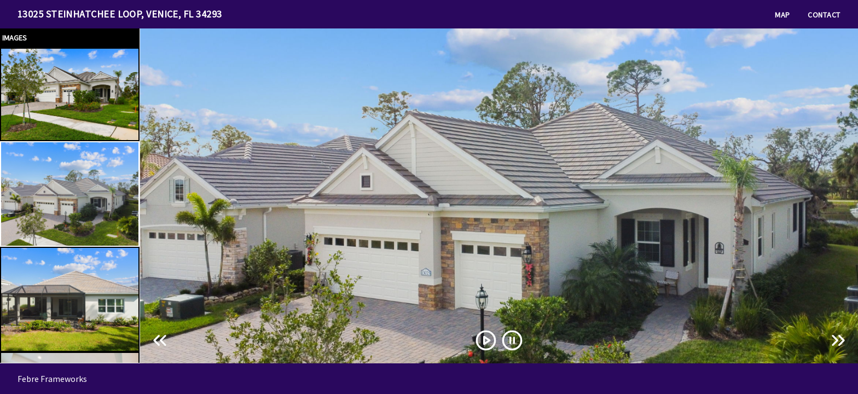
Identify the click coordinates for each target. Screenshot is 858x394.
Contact (824, 15)
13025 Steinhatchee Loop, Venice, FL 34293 (120, 14)
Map (782, 15)
